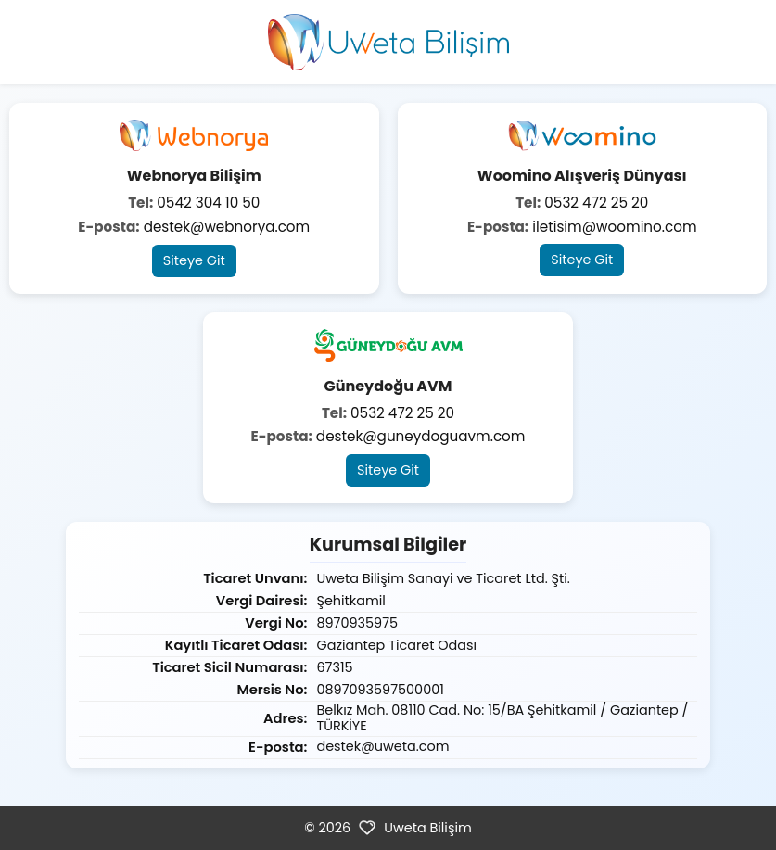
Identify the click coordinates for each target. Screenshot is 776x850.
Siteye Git (194, 260)
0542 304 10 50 (208, 202)
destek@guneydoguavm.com (421, 436)
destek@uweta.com (382, 746)
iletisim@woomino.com (614, 226)
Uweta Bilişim (428, 827)
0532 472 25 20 (596, 202)
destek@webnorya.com (227, 226)
